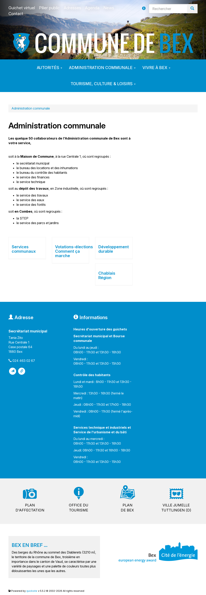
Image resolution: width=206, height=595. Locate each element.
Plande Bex (127, 507)
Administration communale (102, 67)
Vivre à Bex (156, 67)
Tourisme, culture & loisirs (103, 83)
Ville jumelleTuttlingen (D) (176, 507)
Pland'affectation (29, 507)
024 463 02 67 (23, 361)
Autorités (49, 67)
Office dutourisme (78, 507)
